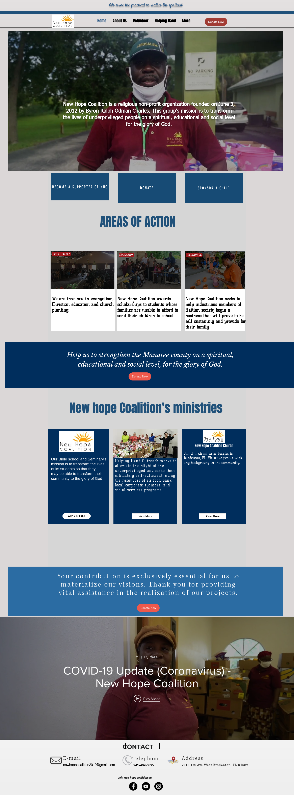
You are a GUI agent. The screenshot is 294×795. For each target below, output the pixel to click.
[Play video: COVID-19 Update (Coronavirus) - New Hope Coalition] (147, 698)
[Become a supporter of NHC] (80, 186)
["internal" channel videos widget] (147, 678)
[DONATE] (147, 188)
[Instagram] (158, 786)
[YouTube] (146, 786)
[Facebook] (133, 786)
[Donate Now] (216, 22)
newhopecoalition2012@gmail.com (89, 765)
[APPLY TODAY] (76, 516)
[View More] (145, 516)
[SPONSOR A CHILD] (214, 188)
